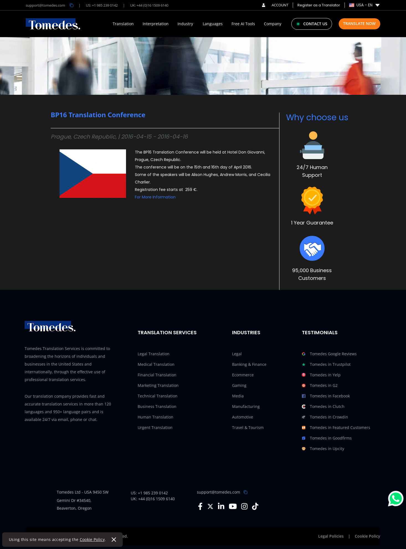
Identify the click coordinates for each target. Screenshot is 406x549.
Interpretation (156, 24)
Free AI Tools (243, 24)
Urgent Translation (155, 427)
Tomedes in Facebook (326, 396)
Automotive (242, 417)
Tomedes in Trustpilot (326, 364)
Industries (246, 332)
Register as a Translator (318, 5)
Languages (213, 24)
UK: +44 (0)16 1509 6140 (149, 5)
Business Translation (157, 406)
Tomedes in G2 (320, 385)
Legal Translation (153, 353)
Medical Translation (156, 364)
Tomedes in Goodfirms (327, 438)
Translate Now (359, 23)
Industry (185, 24)
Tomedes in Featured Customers (336, 427)
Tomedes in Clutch (323, 406)
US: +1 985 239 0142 (102, 5)
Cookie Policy (92, 539)
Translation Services (167, 332)
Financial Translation (157, 374)
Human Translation (155, 417)
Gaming (239, 385)
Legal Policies (331, 536)
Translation (123, 24)
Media (238, 396)
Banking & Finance (249, 364)
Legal (237, 353)
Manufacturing (246, 406)
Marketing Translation (158, 385)
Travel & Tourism (248, 427)
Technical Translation (158, 396)
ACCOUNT (275, 4)
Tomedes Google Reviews (329, 354)
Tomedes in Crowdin (325, 417)
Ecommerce (243, 374)
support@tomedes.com (218, 492)
